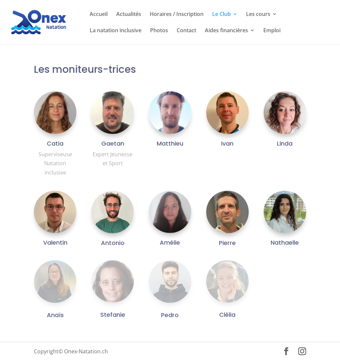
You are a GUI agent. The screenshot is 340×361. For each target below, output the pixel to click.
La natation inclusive (115, 31)
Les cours (258, 15)
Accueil (99, 15)
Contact (186, 31)
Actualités (128, 15)
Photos (159, 31)
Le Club (221, 15)
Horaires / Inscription (177, 15)
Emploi (272, 31)
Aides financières (226, 31)
